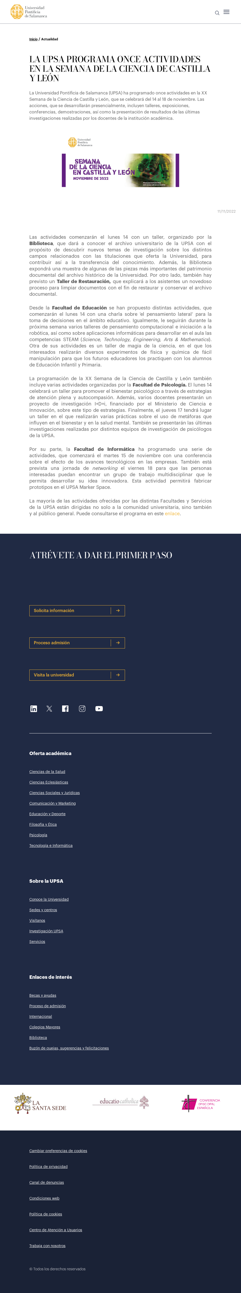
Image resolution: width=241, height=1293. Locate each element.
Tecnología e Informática (51, 846)
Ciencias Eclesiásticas (48, 782)
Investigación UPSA (46, 931)
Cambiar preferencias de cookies (58, 1151)
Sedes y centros (43, 910)
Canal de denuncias (46, 1183)
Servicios (37, 942)
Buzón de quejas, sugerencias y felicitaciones (69, 1048)
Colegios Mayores (44, 1027)
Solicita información (77, 610)
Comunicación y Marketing (52, 803)
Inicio (33, 39)
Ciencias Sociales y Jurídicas (54, 793)
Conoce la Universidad (49, 899)
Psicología (38, 835)
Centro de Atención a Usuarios (55, 1230)
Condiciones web (44, 1198)
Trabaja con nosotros (47, 1246)
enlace (172, 513)
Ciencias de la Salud (47, 772)
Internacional (40, 1017)
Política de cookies (45, 1214)
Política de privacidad (48, 1167)
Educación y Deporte (47, 814)
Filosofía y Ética (43, 825)
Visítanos (37, 921)
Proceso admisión (77, 643)
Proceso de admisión (47, 1006)
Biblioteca (38, 1038)
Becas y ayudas (42, 996)
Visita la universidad (77, 675)
